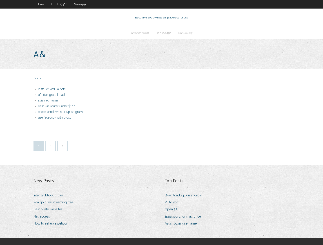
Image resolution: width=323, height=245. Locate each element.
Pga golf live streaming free (53, 202)
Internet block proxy (48, 195)
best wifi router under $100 (57, 106)
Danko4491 (80, 4)
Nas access (41, 216)
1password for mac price (183, 216)
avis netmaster (48, 100)
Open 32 (171, 209)
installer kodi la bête (52, 89)
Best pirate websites (47, 209)
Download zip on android (183, 195)
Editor (37, 78)
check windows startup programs (61, 112)
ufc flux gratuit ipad (51, 95)
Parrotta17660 (139, 33)
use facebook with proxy (54, 117)
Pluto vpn (171, 202)
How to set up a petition (50, 223)
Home (40, 4)
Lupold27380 (59, 4)
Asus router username (181, 223)
